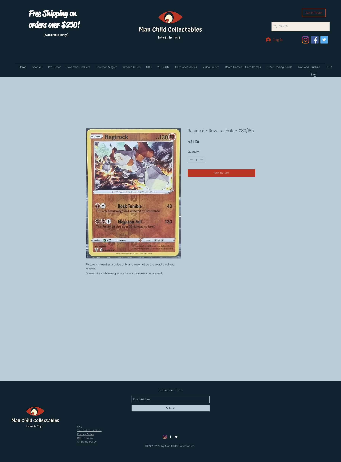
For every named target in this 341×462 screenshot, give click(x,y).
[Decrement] (190, 159)
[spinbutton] (196, 159)
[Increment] (202, 159)
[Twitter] (324, 40)
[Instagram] (305, 40)
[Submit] (171, 408)
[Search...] (300, 26)
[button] (313, 74)
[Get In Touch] (314, 13)
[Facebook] (315, 40)
